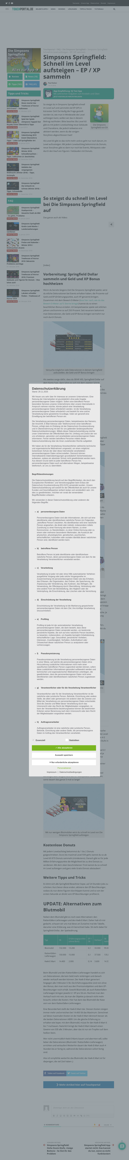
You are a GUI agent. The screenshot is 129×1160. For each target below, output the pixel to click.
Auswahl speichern (64, 755)
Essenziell (38, 739)
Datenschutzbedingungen (70, 772)
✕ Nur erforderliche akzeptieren (64, 762)
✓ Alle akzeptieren (63, 748)
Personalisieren (64, 768)
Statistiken (72, 739)
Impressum (52, 772)
